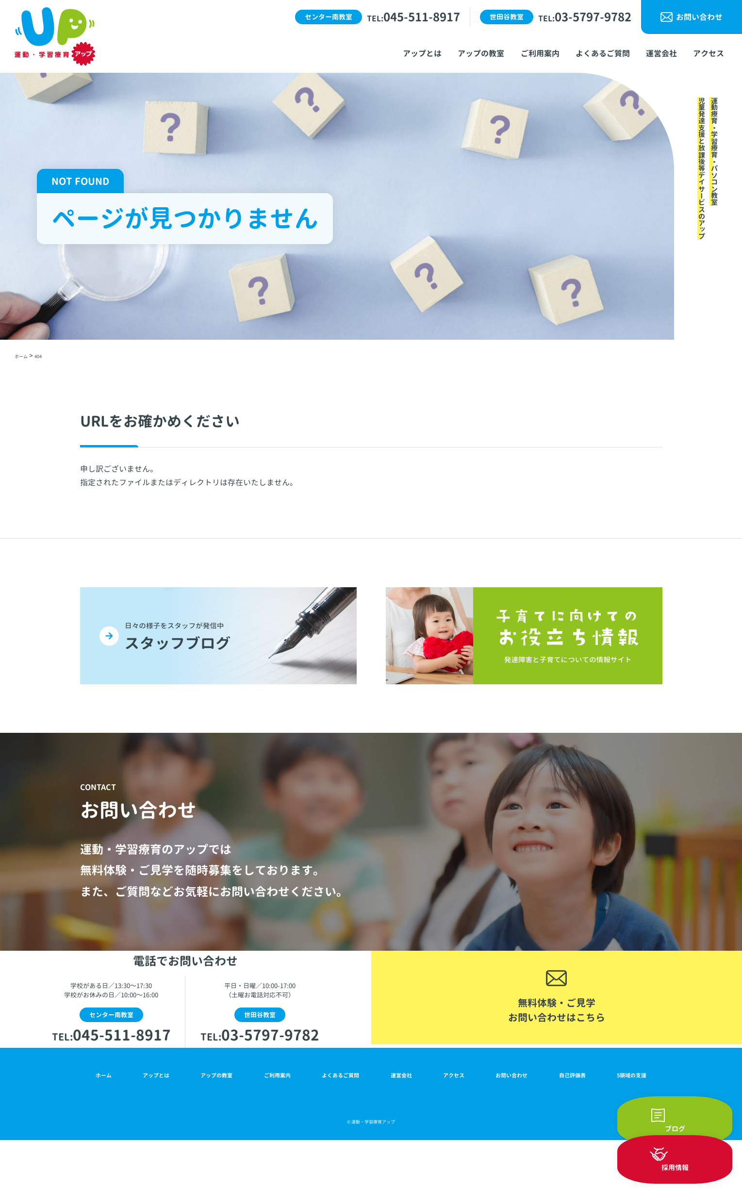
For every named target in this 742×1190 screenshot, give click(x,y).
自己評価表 (571, 1121)
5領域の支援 (631, 1121)
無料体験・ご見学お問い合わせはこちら (556, 1040)
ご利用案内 (274, 1121)
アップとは (151, 1121)
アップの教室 (212, 1121)
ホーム (101, 1121)
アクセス (451, 1121)
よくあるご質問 (340, 1121)
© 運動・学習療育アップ (371, 1170)
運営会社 (401, 1121)
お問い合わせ (699, 17)
